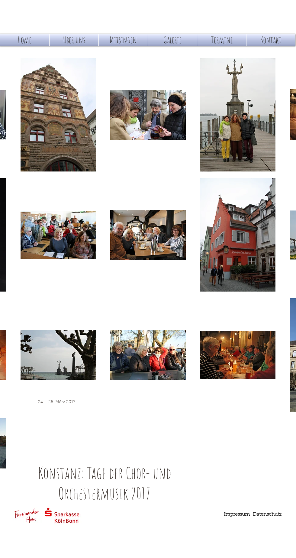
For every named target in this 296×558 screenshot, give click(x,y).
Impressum (237, 514)
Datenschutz (267, 514)
